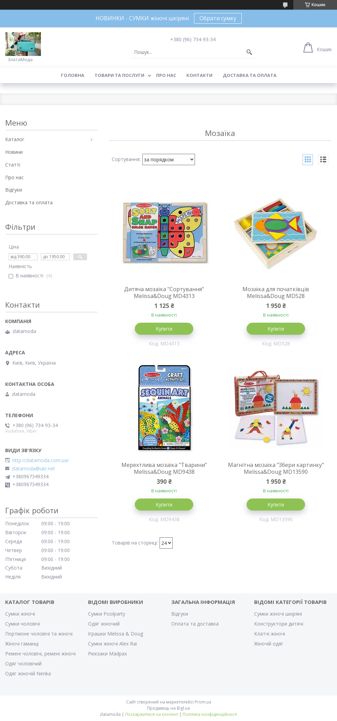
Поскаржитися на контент (151, 714)
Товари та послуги (119, 75)
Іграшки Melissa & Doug (115, 633)
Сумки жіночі (20, 613)
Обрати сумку (217, 18)
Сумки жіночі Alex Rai (112, 643)
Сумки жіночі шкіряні (278, 613)
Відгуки (13, 189)
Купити (164, 328)
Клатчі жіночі (269, 633)
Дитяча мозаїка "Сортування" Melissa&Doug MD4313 (164, 292)
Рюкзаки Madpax (107, 653)
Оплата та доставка (195, 623)
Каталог (14, 139)
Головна (72, 75)
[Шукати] (249, 52)
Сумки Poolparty (106, 613)
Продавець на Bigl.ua (168, 708)
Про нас (166, 75)
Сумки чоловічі (22, 623)
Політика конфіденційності (210, 714)
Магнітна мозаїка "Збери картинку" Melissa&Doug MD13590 (276, 468)
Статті (12, 164)
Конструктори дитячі (278, 623)
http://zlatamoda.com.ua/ (40, 460)
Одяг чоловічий (23, 663)
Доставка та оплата (249, 75)
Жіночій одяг (268, 643)
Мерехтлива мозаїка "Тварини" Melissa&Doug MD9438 (164, 468)
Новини (14, 152)
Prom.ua (203, 702)
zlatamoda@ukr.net (33, 469)
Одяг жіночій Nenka (28, 673)
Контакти (199, 75)
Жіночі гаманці (22, 643)
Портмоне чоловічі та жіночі (39, 633)
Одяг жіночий (104, 623)
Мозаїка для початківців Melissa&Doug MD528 (275, 292)
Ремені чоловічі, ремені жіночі (40, 653)
